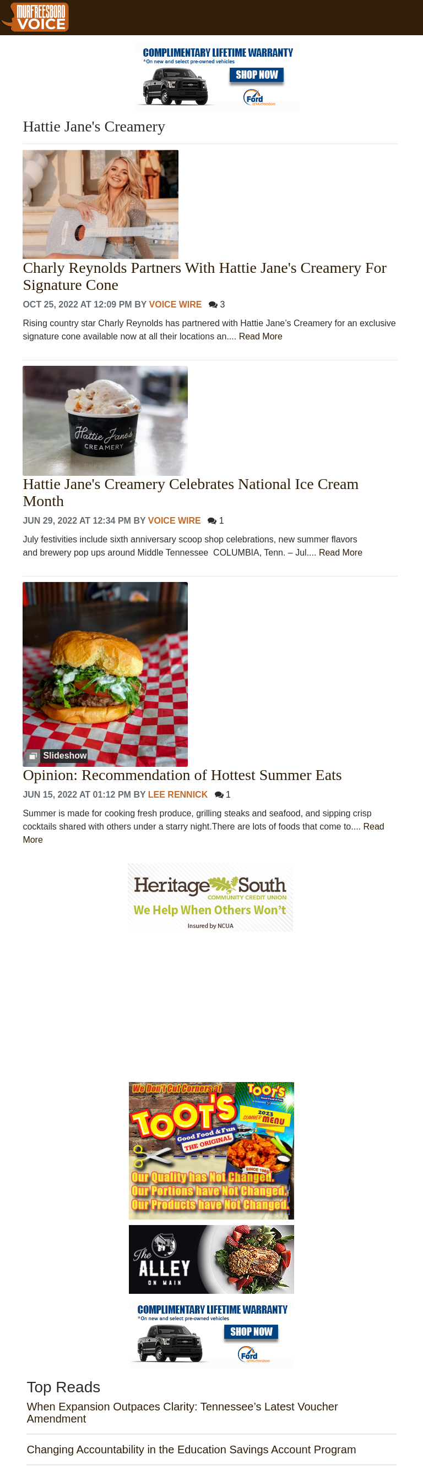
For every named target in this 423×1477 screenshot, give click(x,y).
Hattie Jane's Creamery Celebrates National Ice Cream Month (191, 492)
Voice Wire (175, 304)
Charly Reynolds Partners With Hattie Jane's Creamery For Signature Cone (205, 276)
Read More (261, 336)
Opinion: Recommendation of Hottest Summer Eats (182, 775)
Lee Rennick (178, 794)
